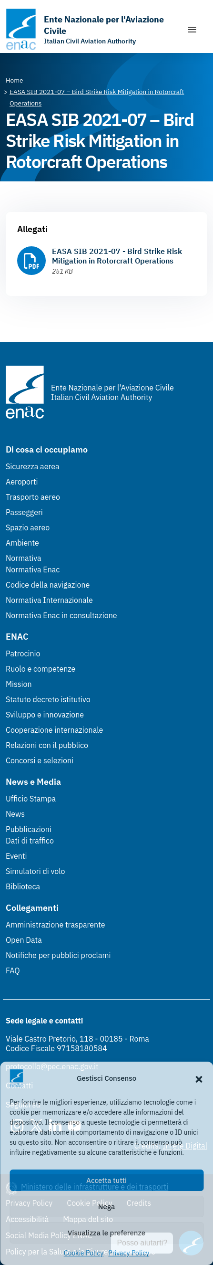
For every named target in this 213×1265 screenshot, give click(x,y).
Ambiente (22, 543)
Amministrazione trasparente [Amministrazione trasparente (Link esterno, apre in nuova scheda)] (55, 924)
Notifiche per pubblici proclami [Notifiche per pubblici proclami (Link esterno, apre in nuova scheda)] (58, 955)
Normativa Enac (33, 569)
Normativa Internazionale (49, 600)
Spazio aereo (28, 527)
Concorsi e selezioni (39, 760)
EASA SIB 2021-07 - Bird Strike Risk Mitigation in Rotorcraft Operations (117, 255)
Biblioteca (23, 886)
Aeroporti (22, 481)
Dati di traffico (30, 840)
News (15, 814)
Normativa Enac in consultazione (61, 615)
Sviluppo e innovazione (45, 714)
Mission (19, 684)
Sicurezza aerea (33, 466)
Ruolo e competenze (40, 669)
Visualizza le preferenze (106, 1232)
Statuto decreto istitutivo (48, 699)
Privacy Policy (128, 1253)
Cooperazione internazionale (54, 730)
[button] (198, 1078)
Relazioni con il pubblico (47, 745)
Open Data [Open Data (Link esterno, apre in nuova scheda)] (24, 940)
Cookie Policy (84, 1253)
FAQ (13, 970)
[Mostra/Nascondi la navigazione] (192, 29)
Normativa (23, 558)
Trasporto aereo (33, 497)
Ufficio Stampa (31, 798)
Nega (106, 1206)
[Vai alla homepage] (91, 29)
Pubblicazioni (28, 829)
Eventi (16, 856)
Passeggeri (24, 512)
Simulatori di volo (35, 871)
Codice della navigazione (48, 585)
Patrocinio (23, 653)
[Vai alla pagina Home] (14, 80)
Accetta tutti (106, 1180)
